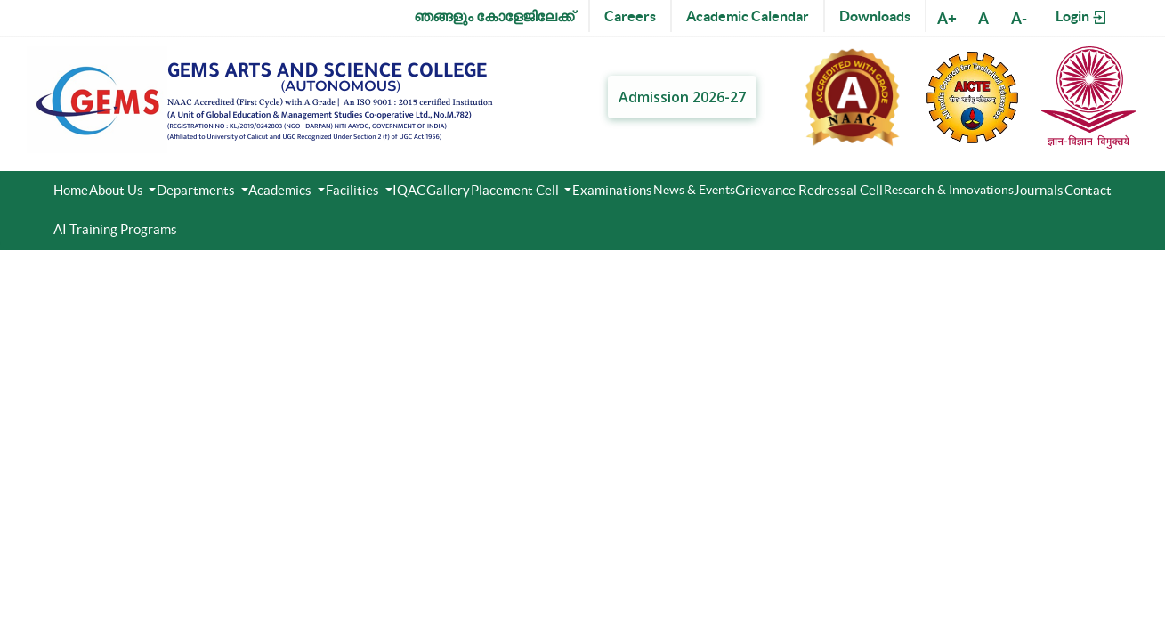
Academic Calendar (747, 16)
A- (1019, 18)
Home (70, 190)
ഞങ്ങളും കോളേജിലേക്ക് (494, 16)
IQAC (408, 190)
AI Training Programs (115, 229)
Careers (630, 16)
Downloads (874, 16)
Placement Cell (516, 190)
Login (1082, 17)
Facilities (354, 190)
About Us (117, 190)
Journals (1039, 190)
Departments (197, 190)
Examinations (612, 190)
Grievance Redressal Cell (809, 190)
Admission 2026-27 (682, 97)
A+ (947, 18)
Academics (281, 190)
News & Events (694, 190)
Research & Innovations (949, 190)
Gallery (448, 190)
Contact (1088, 190)
